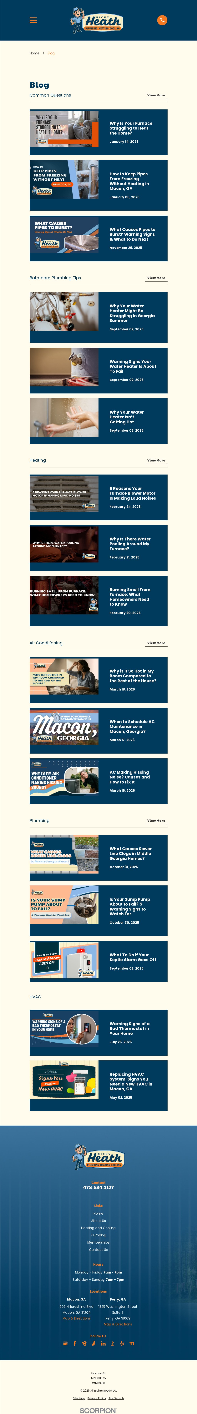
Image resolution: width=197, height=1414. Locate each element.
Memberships (98, 1242)
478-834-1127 (98, 1187)
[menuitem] (79, 1398)
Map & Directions (77, 1318)
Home (98, 1213)
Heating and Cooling (98, 1228)
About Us (98, 1221)
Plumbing (98, 1235)
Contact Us (98, 1249)
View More (156, 95)
